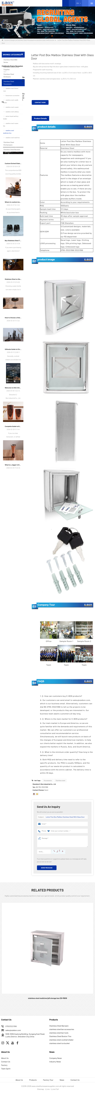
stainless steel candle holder (10, 101)
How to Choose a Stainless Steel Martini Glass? (13, 419)
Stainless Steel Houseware (26, 40)
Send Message (47, 868)
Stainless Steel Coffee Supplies (11, 68)
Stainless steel (60, 780)
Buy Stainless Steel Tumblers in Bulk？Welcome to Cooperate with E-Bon (13, 342)
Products (33, 1080)
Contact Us (5, 1061)
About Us (5, 1058)
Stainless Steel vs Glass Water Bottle (13, 381)
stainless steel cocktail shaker (61, 1040)
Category (13, 40)
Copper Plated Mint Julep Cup (16, 184)
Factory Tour (48, 1080)
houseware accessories (11, 95)
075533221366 (11, 1026)
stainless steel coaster (11, 107)
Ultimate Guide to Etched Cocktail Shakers (13, 451)
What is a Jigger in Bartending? (13, 566)
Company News (55, 1058)
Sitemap (40, 1089)
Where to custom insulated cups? (13, 303)
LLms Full (55, 1089)
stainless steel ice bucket (59, 1043)
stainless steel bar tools (58, 1033)
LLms (47, 1089)
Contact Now (40, 102)
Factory (4, 1065)
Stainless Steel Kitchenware (9, 143)
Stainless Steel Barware (12, 149)
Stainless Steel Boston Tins (60, 1036)
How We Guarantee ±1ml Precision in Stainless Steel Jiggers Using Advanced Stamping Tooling (13, 226)
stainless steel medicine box (45, 40)
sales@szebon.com (13, 1030)
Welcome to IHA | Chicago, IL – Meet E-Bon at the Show (13, 489)
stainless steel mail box (12, 137)
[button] (43, 36)
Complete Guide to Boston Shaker (13, 528)
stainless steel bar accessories (61, 1029)
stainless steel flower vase (10, 89)
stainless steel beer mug (16, 162)
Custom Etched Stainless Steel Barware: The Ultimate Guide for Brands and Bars (13, 265)
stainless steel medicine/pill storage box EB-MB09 (47, 998)
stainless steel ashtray (11, 112)
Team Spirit (5, 1068)
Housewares (48, 780)
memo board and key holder (10, 117)
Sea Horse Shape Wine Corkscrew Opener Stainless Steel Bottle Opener (16, 173)
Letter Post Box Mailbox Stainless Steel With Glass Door (65, 817)
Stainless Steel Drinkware (9, 75)
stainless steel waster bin (10, 124)
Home (5, 40)
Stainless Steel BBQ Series (10, 61)
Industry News (55, 1061)
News (62, 1080)
